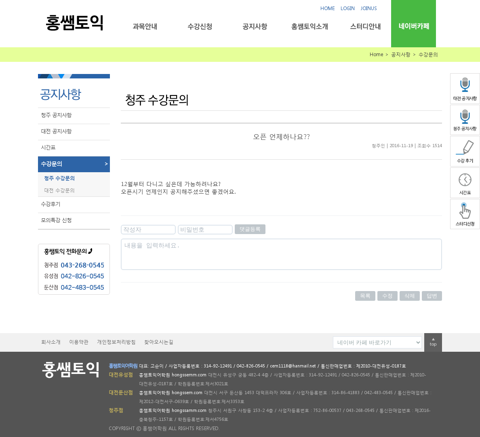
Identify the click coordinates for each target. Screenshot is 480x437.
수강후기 (50, 204)
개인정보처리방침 (116, 342)
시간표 (48, 147)
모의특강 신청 (56, 220)
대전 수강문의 (59, 190)
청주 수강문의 (59, 178)
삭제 (409, 296)
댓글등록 (250, 229)
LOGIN (348, 8)
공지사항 (254, 26)
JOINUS (369, 8)
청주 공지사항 (56, 115)
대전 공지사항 (56, 131)
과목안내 (144, 26)
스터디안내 (364, 26)
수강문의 (75, 163)
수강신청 (199, 26)
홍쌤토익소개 (309, 26)
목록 (365, 296)
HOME (327, 8)
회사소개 (51, 342)
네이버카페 (413, 26)
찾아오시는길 (158, 342)
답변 (432, 296)
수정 (387, 296)
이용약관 (78, 342)
